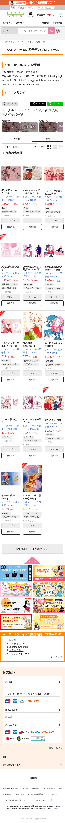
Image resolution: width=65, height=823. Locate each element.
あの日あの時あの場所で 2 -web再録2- (32, 269)
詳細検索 (58, 31)
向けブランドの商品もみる (32, 549)
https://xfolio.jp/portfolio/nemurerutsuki (39, 80)
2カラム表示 (54, 146)
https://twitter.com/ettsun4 (25, 84)
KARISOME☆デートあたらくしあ (32, 192)
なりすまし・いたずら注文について (46, 800)
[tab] (48, 139)
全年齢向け (7, 23)
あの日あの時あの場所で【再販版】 (53, 268)
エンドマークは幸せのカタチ (53, 192)
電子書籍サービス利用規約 (14, 794)
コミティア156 (17, 643)
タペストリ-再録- (53, 419)
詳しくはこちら (55, 748)
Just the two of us (18, 647)
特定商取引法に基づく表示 (18, 800)
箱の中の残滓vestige (8, 497)
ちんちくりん (16, 650)
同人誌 (20, 42)
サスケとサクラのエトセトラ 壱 (10, 344)
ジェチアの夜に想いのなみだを (32, 497)
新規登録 (40, 14)
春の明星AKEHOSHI (29, 344)
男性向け (44, 23)
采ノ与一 (14, 640)
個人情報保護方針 (37, 794)
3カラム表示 (48, 146)
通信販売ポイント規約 (54, 788)
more (56, 808)
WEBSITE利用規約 (12, 788)
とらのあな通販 (8, 42)
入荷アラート (9, 103)
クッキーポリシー (56, 794)
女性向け (57, 23)
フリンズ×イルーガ (19, 653)
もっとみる (57, 657)
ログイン (51, 14)
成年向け (20, 23)
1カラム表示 (60, 146)
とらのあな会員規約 (32, 788)
